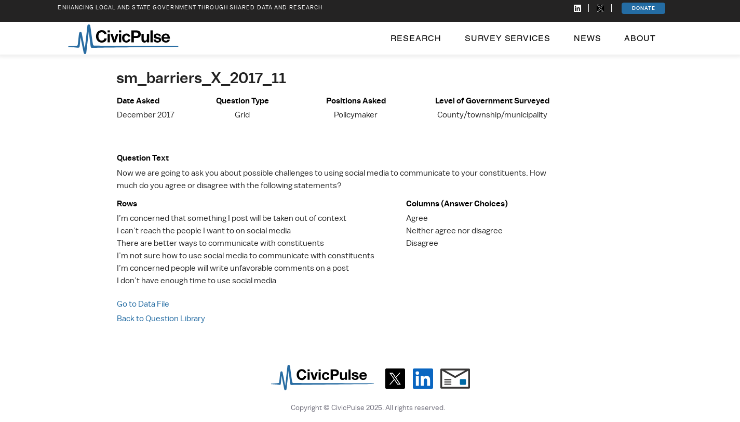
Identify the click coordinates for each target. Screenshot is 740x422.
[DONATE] (643, 8)
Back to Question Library (161, 318)
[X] (395, 378)
